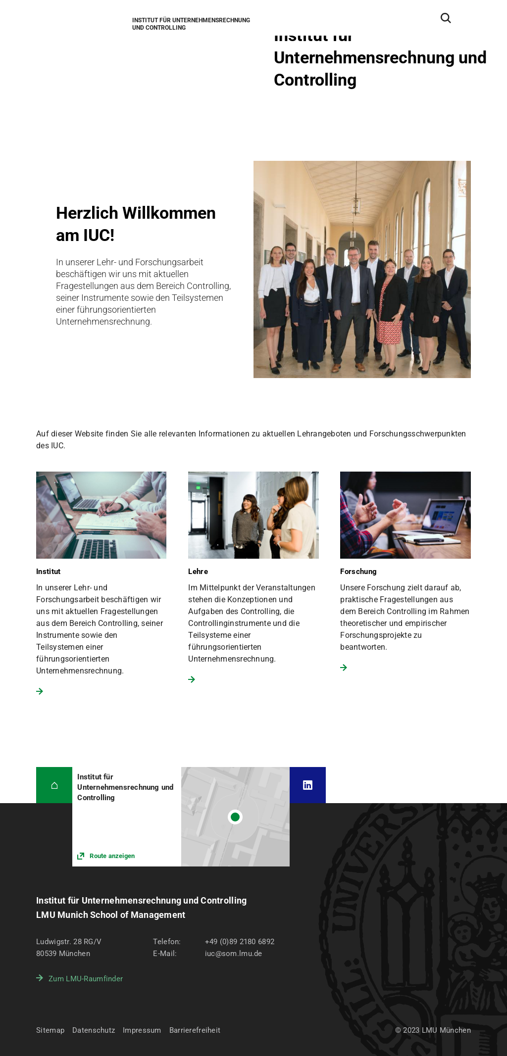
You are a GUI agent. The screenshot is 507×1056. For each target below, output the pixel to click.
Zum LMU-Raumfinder (86, 978)
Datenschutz (93, 1030)
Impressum (142, 1030)
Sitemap (50, 1030)
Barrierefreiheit (194, 1030)
